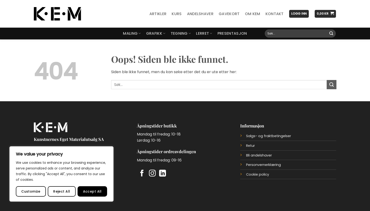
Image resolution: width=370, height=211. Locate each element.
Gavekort (229, 14)
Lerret (204, 33)
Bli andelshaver (259, 155)
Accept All (92, 191)
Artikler (158, 14)
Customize (30, 191)
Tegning (181, 33)
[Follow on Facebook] (142, 173)
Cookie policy (257, 174)
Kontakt (275, 14)
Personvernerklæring (263, 164)
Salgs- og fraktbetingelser (268, 136)
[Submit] (331, 34)
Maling (132, 33)
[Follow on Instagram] (152, 173)
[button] (299, 14)
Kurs (177, 14)
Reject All (61, 191)
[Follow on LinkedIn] (162, 173)
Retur (250, 145)
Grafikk (155, 33)
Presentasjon (232, 33)
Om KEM (252, 14)
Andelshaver (200, 14)
